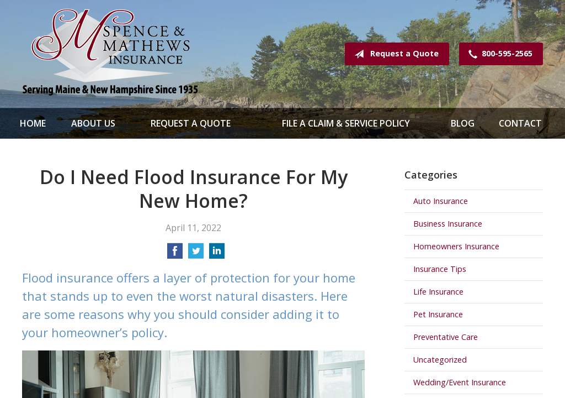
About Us (93, 123)
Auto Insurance (440, 201)
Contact (520, 123)
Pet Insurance (438, 314)
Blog (463, 123)
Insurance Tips (439, 269)
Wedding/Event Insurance (459, 382)
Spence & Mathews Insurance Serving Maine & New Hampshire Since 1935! (110, 54)
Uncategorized (440, 359)
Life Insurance (438, 291)
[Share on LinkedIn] (217, 254)
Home (33, 123)
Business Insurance (447, 223)
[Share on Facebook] (175, 254)
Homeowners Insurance (456, 246)
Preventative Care (445, 337)
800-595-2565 (498, 54)
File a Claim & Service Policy (346, 123)
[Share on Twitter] (196, 254)
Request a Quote (394, 54)
